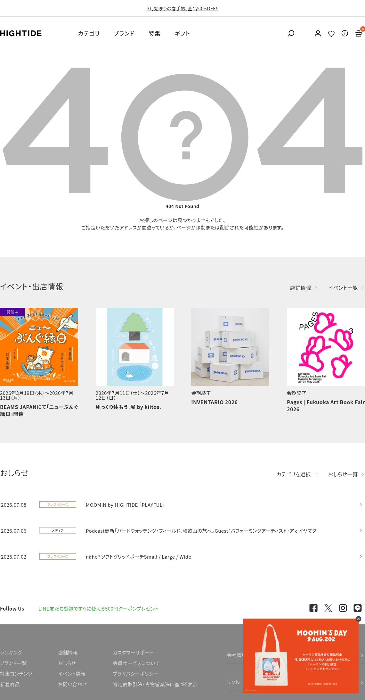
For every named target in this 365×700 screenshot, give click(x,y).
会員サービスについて (136, 663)
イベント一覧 (343, 287)
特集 (155, 33)
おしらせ (67, 663)
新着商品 (10, 684)
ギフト (182, 33)
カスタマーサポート (133, 652)
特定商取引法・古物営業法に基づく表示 (155, 684)
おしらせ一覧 (343, 474)
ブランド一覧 (13, 663)
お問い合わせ (72, 684)
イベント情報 (71, 673)
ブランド (124, 33)
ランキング (11, 652)
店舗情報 (300, 287)
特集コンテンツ (16, 673)
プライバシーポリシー (135, 673)
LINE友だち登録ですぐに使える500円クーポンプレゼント (98, 608)
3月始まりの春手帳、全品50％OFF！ (182, 8)
